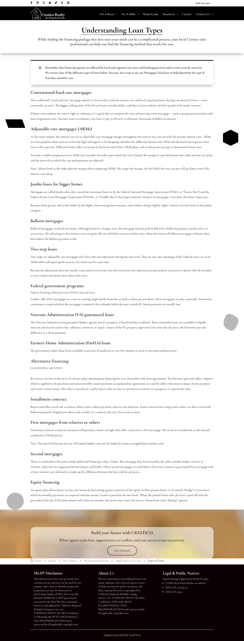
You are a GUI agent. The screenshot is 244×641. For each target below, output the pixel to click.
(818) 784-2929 (203, 3)
